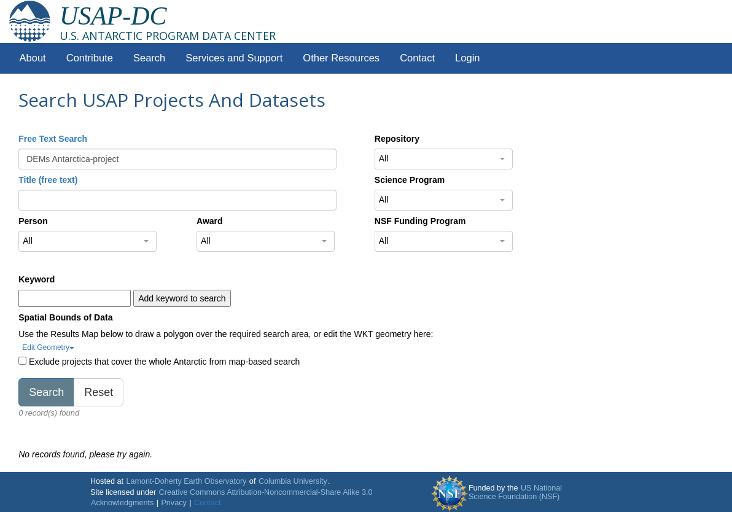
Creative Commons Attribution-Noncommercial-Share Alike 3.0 (266, 492)
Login (467, 58)
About (33, 58)
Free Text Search (52, 139)
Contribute (89, 58)
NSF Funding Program (420, 221)
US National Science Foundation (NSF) (515, 492)
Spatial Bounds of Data (65, 317)
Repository (397, 139)
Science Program (410, 180)
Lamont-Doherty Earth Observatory (186, 481)
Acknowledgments (122, 502)
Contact (417, 58)
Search (149, 58)
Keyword (36, 279)
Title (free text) (47, 180)
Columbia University (293, 481)
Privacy (173, 502)
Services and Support (233, 58)
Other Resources (341, 58)
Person (32, 221)
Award (210, 221)
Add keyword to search (181, 298)
